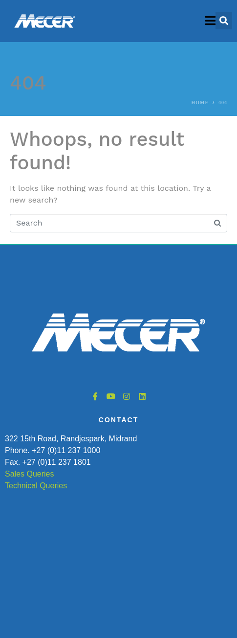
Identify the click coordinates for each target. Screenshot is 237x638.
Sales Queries (29, 474)
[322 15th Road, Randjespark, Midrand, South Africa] (118, 552)
